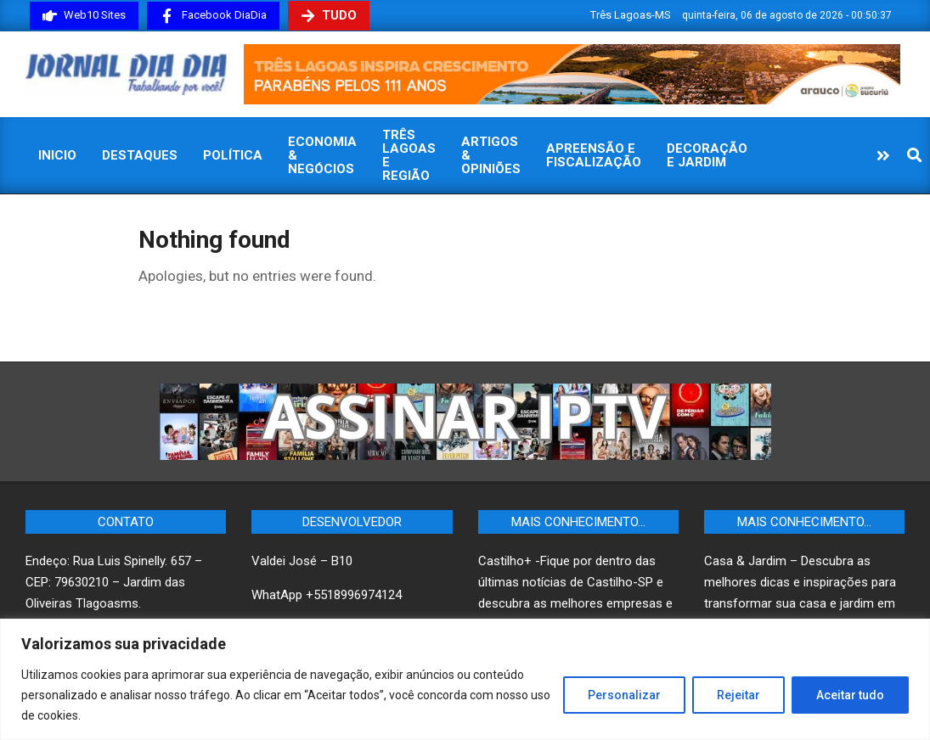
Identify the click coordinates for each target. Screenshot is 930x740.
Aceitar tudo (850, 695)
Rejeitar (738, 695)
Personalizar (624, 695)
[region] (465, 679)
